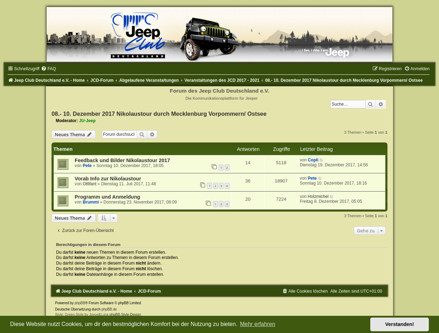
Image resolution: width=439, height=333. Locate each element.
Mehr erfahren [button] (257, 324)
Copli (313, 160)
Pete (87, 165)
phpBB (80, 303)
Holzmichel (318, 196)
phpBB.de (109, 309)
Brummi (91, 202)
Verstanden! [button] (399, 324)
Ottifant (89, 183)
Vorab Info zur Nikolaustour (108, 178)
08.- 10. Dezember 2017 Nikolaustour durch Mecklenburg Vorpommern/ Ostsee (159, 114)
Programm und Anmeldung (107, 197)
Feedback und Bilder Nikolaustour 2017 (122, 160)
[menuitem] (48, 68)
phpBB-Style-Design (125, 315)
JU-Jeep (87, 120)
